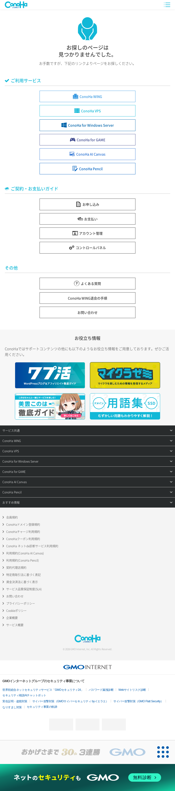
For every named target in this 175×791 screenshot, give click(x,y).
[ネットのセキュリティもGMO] (87, 777)
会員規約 (12, 517)
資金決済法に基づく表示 (22, 582)
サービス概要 (14, 625)
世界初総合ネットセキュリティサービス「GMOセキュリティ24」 (43, 689)
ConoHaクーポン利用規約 (23, 539)
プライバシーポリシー (20, 603)
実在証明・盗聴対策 (14, 701)
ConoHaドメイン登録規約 (23, 524)
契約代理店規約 (16, 567)
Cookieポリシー (16, 610)
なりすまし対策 (12, 707)
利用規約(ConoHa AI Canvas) (25, 553)
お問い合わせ (14, 596)
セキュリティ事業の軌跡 (42, 706)
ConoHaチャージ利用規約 (23, 532)
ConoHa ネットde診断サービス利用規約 (32, 546)
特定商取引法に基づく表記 (23, 575)
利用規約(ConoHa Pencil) (22, 560)
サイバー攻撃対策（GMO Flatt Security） (138, 701)
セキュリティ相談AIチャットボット (24, 695)
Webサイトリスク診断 (132, 689)
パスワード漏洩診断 (101, 689)
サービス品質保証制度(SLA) (24, 589)
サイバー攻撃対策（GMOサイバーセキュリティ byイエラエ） (70, 701)
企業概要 (12, 618)
